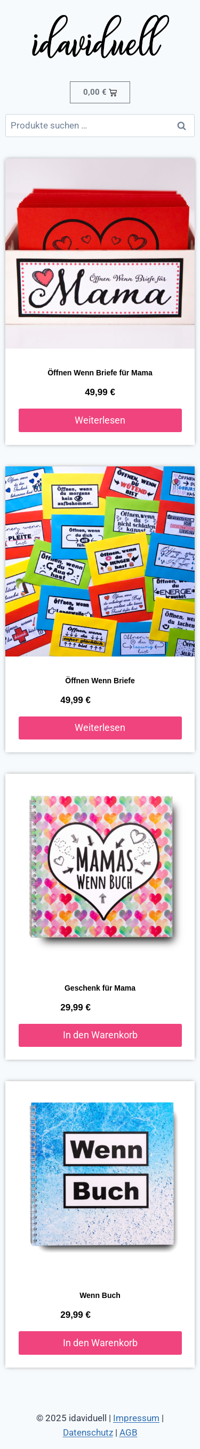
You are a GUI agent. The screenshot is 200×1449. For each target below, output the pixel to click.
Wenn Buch (100, 1295)
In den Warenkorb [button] (100, 1034)
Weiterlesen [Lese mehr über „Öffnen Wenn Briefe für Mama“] (100, 420)
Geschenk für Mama (100, 988)
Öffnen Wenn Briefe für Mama (100, 372)
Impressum (136, 1418)
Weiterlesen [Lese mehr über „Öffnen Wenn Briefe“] (100, 727)
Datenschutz (88, 1432)
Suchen (184, 125)
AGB (128, 1432)
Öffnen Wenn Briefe (99, 680)
